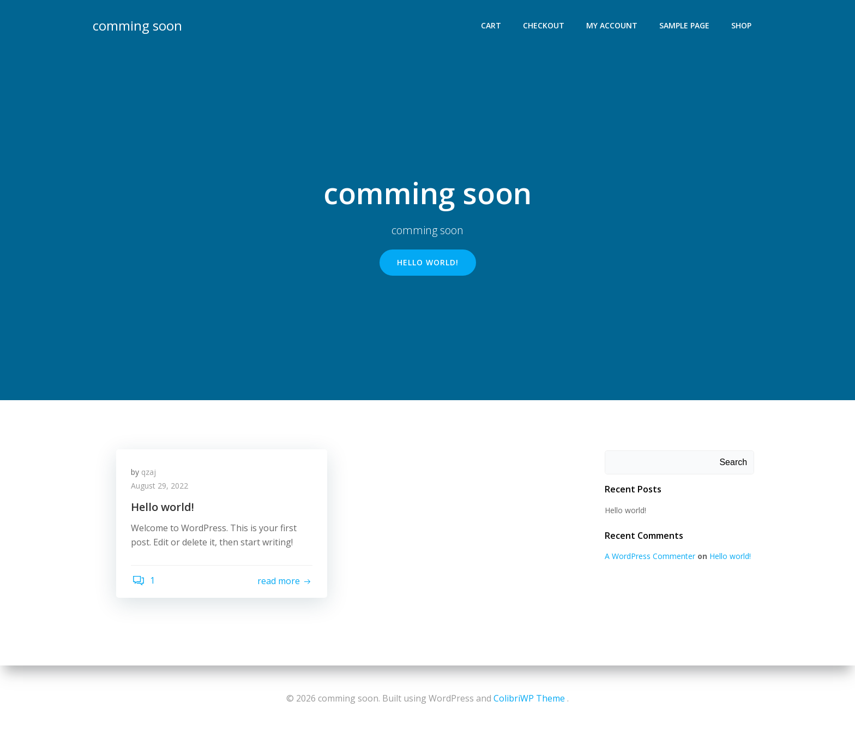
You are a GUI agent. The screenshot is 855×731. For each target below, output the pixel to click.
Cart (492, 25)
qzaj (150, 474)
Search (734, 462)
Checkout (544, 25)
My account (613, 25)
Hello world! (624, 511)
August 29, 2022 (161, 488)
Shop (742, 25)
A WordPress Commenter (649, 556)
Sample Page (685, 25)
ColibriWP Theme (529, 698)
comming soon (136, 24)
